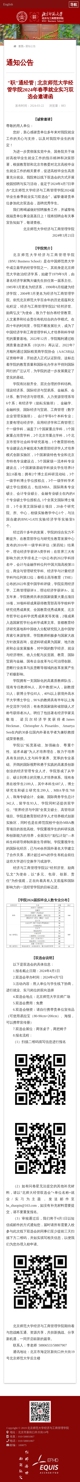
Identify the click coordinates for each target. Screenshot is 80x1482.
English (8, 4)
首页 (20, 46)
